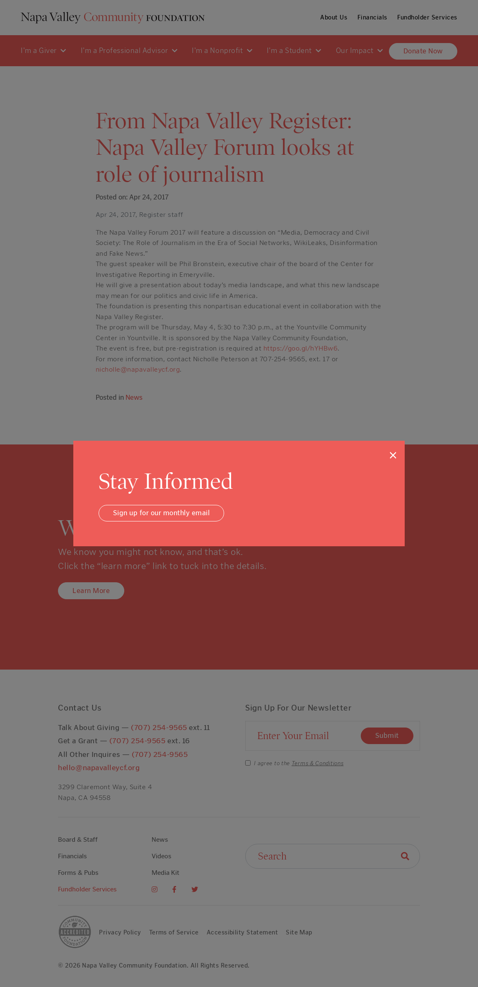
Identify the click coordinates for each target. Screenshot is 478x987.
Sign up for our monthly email (161, 513)
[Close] (393, 455)
